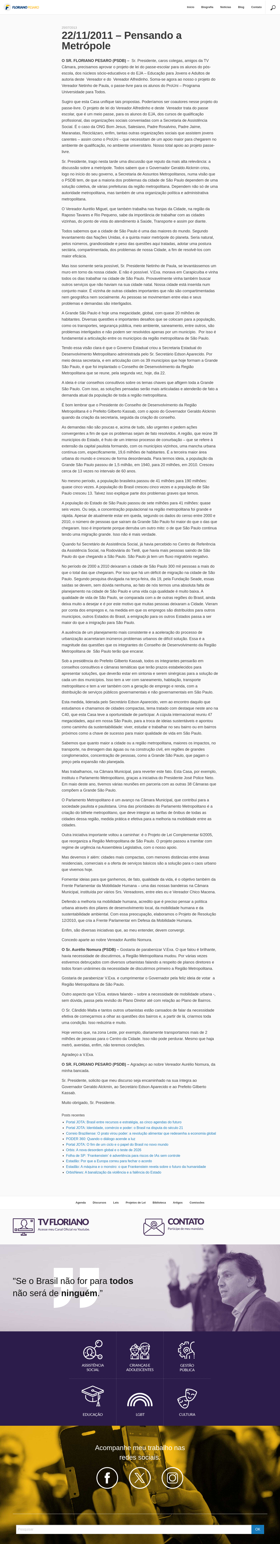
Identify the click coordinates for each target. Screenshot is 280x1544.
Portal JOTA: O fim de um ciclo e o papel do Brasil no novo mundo (117, 1144)
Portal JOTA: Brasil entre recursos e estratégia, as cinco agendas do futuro (124, 1122)
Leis (116, 1202)
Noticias (225, 7)
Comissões (196, 1202)
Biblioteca (159, 1202)
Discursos (99, 1202)
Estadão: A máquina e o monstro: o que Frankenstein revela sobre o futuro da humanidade (136, 1167)
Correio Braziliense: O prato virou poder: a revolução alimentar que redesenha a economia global (141, 1133)
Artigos (178, 1202)
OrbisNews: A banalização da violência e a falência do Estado (113, 1172)
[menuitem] (191, 7)
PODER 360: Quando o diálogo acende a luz (100, 1139)
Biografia (207, 7)
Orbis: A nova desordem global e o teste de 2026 (103, 1150)
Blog (241, 7)
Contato (256, 7)
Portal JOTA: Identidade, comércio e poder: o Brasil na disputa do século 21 (124, 1128)
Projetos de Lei (136, 1202)
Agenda (80, 1202)
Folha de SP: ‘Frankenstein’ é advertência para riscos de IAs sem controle (123, 1155)
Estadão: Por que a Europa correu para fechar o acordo (109, 1161)
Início (190, 7)
